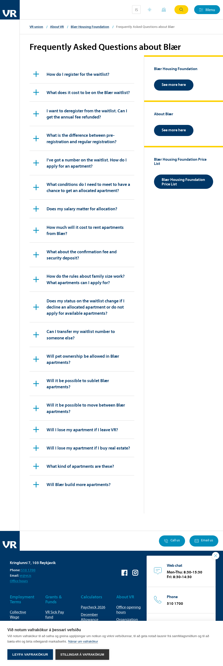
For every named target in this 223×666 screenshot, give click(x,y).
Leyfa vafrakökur (30, 654)
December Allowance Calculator (89, 619)
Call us (172, 541)
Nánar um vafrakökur (83, 641)
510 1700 (28, 570)
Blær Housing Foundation (90, 26)
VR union (36, 26)
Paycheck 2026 (93, 607)
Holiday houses (150, 10)
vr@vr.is (25, 575)
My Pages (164, 10)
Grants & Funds (53, 599)
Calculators (91, 597)
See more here (174, 84)
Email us (204, 541)
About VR (57, 26)
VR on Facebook (124, 573)
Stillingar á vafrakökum (82, 654)
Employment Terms (22, 599)
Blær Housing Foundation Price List (183, 181)
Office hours (19, 581)
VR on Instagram (135, 573)
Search (181, 10)
